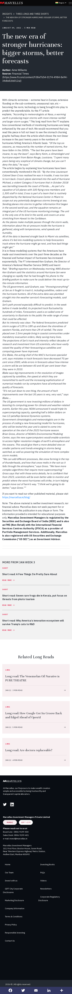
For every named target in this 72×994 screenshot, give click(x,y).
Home (7, 864)
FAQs (42, 872)
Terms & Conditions (13, 916)
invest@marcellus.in (18, 838)
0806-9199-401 (21, 835)
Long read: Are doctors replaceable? (28, 750)
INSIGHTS (7, 14)
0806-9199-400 (21, 832)
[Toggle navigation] (70, 2)
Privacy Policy (11, 924)
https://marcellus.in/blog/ (16, 497)
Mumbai (10, 822)
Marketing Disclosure (14, 900)
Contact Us (10, 941)
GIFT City (26, 822)
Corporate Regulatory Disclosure (49, 899)
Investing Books (47, 864)
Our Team (9, 872)
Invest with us (11, 880)
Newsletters (46, 888)
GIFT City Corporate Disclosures (13, 890)
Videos (43, 880)
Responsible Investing (15, 932)
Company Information (14, 908)
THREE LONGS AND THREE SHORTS (32, 14)
